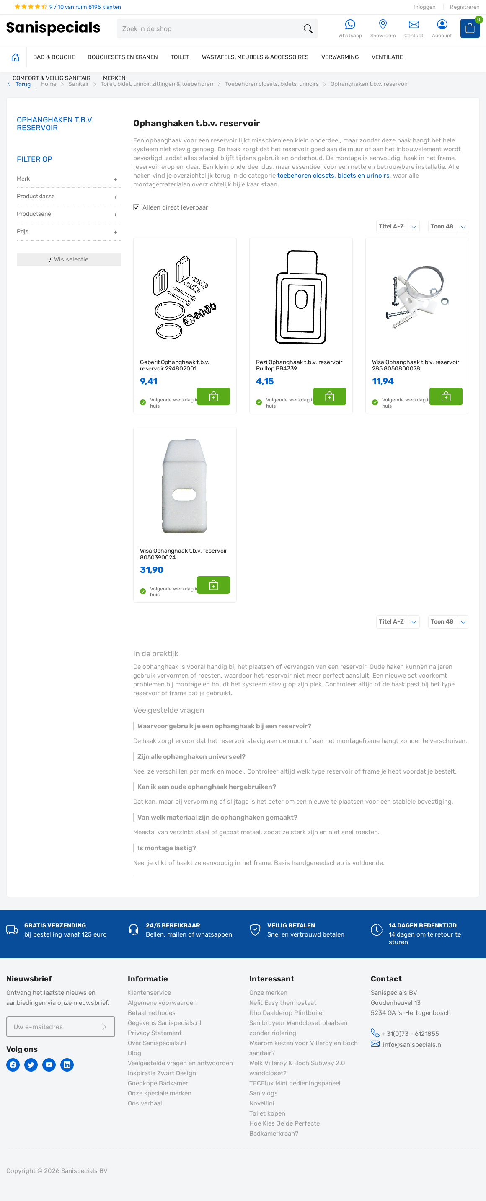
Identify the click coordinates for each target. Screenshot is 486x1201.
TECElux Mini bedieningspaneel (295, 1083)
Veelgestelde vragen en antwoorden (180, 1063)
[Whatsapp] (350, 29)
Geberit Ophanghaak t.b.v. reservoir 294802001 (174, 365)
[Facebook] (13, 1065)
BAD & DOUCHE (54, 57)
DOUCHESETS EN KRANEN (123, 57)
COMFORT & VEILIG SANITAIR (51, 78)
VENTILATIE (387, 57)
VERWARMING (340, 57)
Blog (134, 1053)
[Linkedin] (67, 1065)
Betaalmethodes (152, 1013)
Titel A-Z (399, 226)
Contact (414, 29)
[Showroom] (383, 29)
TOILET (180, 57)
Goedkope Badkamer (158, 1083)
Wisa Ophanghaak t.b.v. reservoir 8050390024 (183, 554)
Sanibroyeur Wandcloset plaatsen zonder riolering (298, 1028)
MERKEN (114, 78)
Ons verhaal (145, 1103)
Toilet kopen (267, 1113)
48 (450, 226)
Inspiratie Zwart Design (162, 1073)
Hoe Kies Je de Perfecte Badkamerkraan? (284, 1128)
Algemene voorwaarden (162, 1003)
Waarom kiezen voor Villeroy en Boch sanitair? (303, 1048)
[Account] (442, 29)
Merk (68, 179)
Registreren (465, 7)
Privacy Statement (155, 1033)
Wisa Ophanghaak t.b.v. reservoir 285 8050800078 (415, 365)
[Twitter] (31, 1065)
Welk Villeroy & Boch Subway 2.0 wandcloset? (297, 1068)
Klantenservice (149, 993)
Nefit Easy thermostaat (282, 1003)
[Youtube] (49, 1065)
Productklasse (68, 197)
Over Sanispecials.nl (157, 1043)
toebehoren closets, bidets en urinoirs (333, 175)
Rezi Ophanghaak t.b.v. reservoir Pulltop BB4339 (299, 365)
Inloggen (425, 7)
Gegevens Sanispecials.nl (165, 1023)
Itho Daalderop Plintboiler (287, 1013)
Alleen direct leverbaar (175, 207)
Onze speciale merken (159, 1093)
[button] (220, 396)
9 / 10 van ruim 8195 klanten (68, 7)
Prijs (68, 232)
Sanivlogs (263, 1093)
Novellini (261, 1103)
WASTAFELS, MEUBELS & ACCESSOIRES (255, 57)
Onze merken (268, 993)
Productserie (68, 214)
